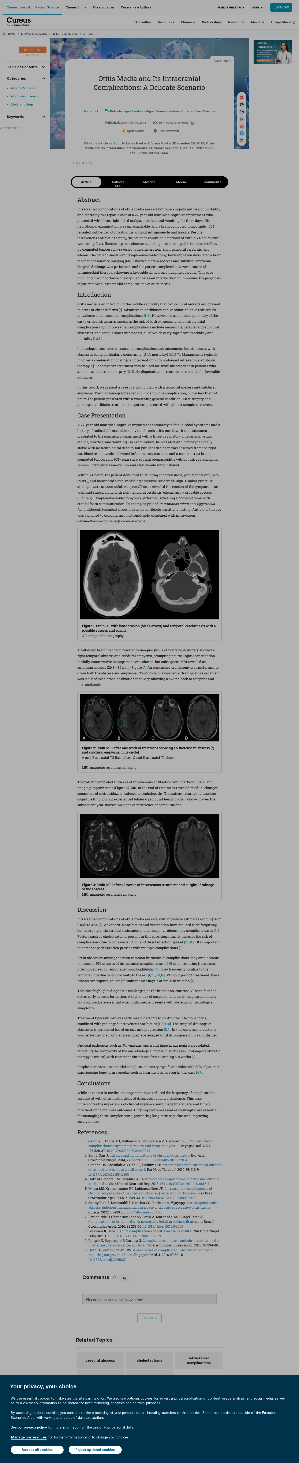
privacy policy (35, 1427)
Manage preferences (29, 1437)
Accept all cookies (37, 1450)
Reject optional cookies (95, 1450)
